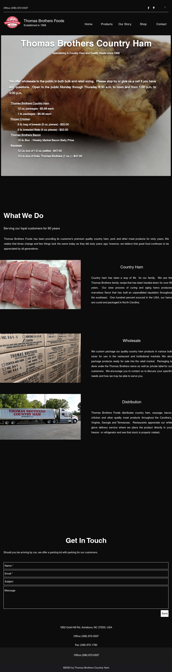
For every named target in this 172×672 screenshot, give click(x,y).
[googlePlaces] (154, 8)
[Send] (164, 613)
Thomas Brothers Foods (44, 21)
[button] (165, 7)
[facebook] (148, 8)
